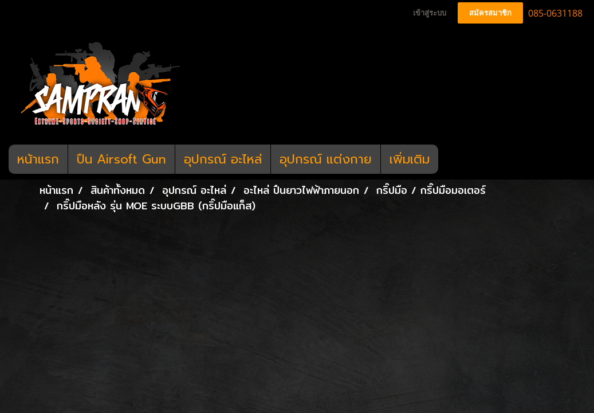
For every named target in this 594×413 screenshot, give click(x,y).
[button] (448, 159)
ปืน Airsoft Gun (121, 159)
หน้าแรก (38, 159)
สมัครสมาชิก (490, 13)
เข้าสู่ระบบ (429, 13)
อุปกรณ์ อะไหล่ (223, 159)
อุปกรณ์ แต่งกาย (326, 159)
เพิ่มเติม (410, 159)
